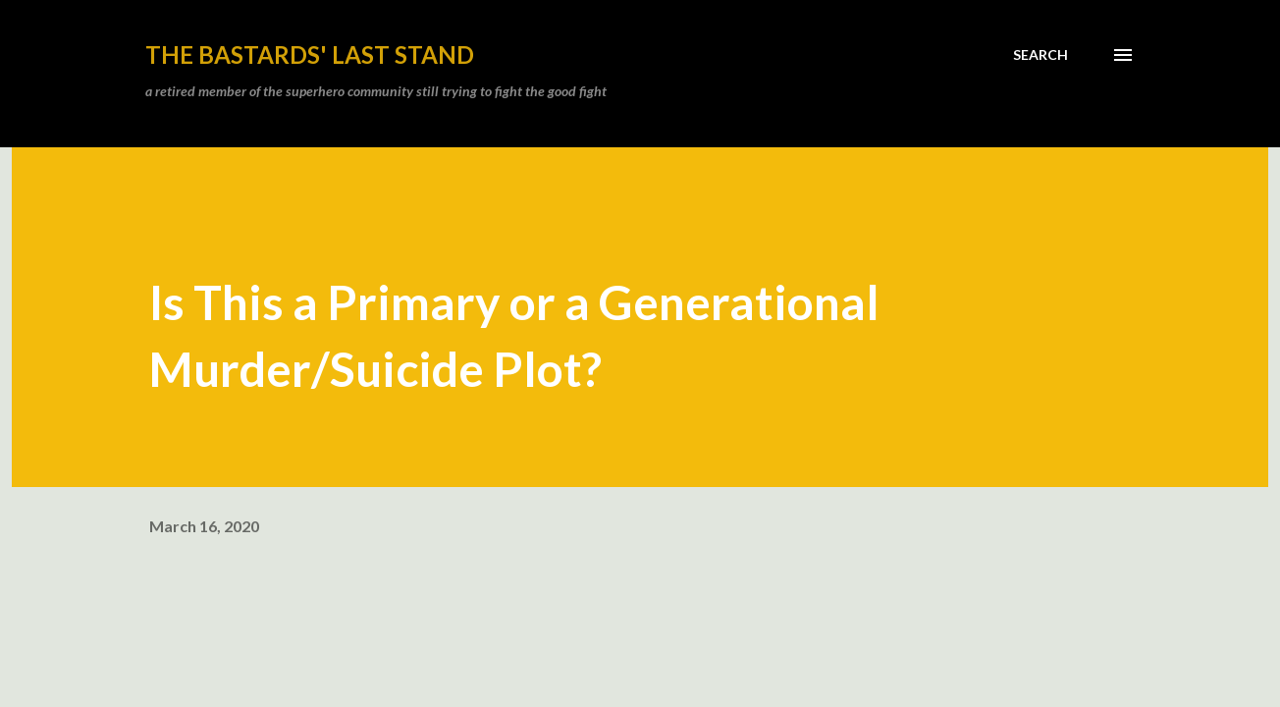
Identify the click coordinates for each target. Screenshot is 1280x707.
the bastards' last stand (309, 54)
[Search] (1040, 55)
